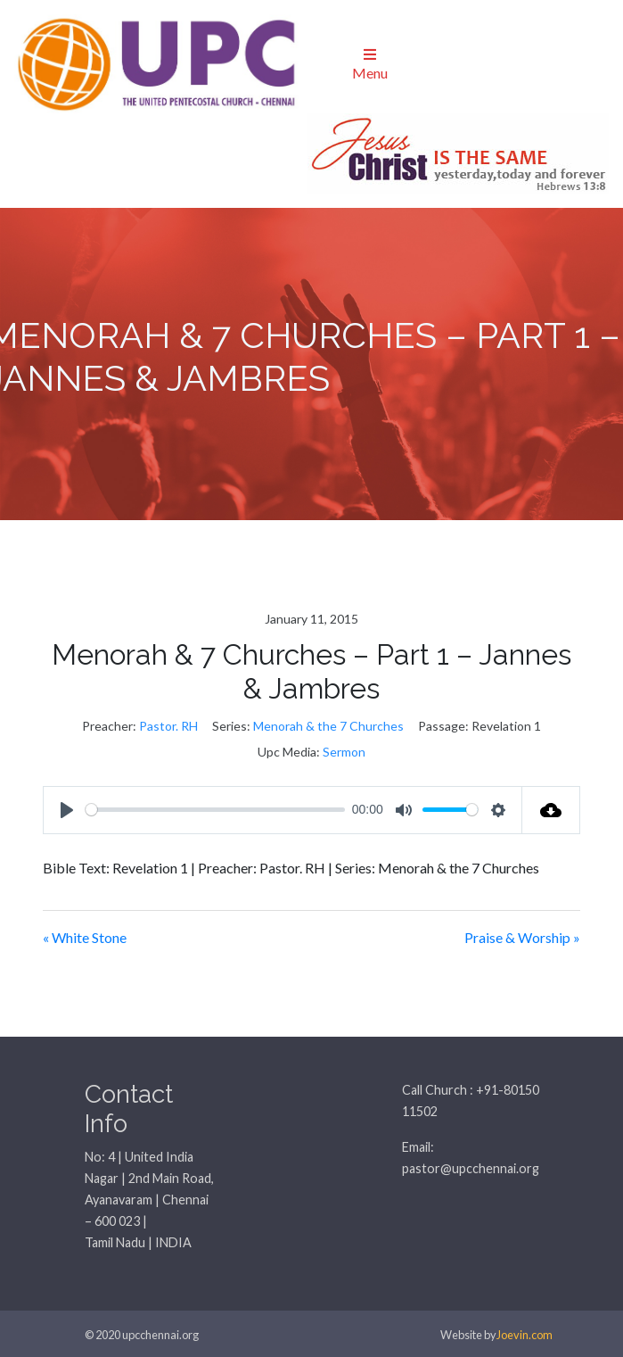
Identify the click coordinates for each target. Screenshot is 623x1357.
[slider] (215, 809)
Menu (370, 64)
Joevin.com (524, 1335)
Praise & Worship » (522, 937)
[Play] (67, 810)
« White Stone (85, 937)
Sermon (344, 751)
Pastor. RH (168, 725)
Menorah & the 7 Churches (328, 725)
